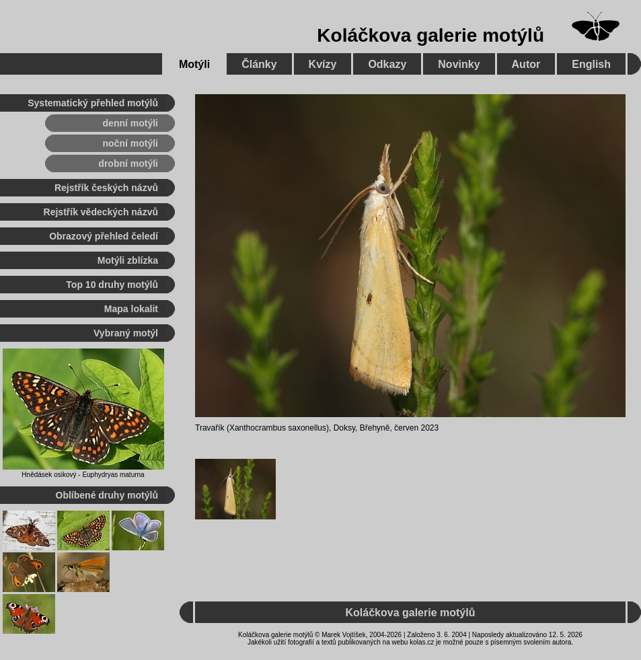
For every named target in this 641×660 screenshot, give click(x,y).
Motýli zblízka (128, 260)
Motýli (194, 64)
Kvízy (323, 64)
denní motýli (130, 123)
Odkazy (387, 64)
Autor (526, 64)
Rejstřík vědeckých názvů (101, 212)
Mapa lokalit (131, 308)
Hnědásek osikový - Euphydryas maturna (83, 474)
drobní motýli (128, 163)
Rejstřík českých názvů (106, 187)
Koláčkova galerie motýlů (430, 35)
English (591, 64)
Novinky (459, 64)
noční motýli (130, 143)
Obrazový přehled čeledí (103, 236)
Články (258, 64)
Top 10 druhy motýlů (112, 284)
